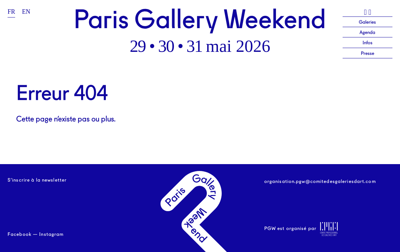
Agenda (367, 32)
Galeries (367, 22)
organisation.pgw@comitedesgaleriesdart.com (320, 181)
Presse (367, 53)
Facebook (20, 234)
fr (11, 11)
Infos (368, 43)
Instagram (51, 234)
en (26, 11)
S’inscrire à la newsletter (37, 180)
